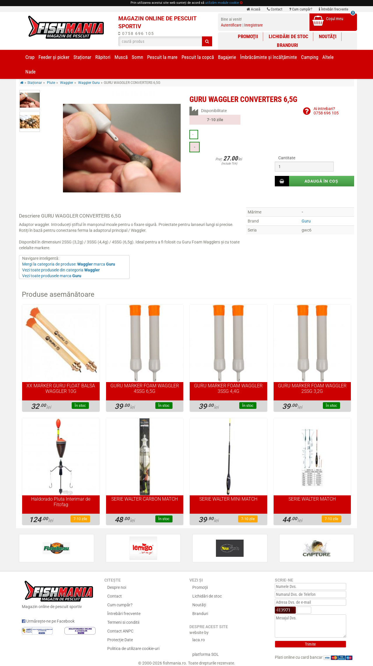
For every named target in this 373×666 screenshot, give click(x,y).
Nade (30, 72)
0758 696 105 (136, 33)
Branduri (287, 45)
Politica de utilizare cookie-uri (133, 648)
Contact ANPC (120, 631)
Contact (274, 9)
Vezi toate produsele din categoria (61, 270)
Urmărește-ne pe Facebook (48, 621)
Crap (29, 57)
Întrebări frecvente (333, 9)
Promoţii (248, 36)
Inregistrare (253, 25)
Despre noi (116, 587)
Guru (306, 221)
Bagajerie (227, 57)
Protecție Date (120, 639)
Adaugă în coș (321, 181)
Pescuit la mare (162, 57)
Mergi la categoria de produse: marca (68, 264)
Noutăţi (328, 36)
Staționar (82, 57)
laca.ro (198, 639)
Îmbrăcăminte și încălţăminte (268, 57)
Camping (309, 57)
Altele (328, 57)
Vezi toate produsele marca (51, 275)
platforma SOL (205, 654)
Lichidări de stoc (288, 36)
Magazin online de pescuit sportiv (59, 594)
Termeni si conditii (123, 622)
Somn (137, 57)
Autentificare (231, 25)
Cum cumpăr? (300, 9)
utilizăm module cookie (222, 3)
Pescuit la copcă (198, 57)
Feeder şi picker (53, 57)
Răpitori (102, 57)
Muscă (121, 57)
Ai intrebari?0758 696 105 (326, 110)
